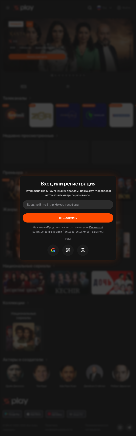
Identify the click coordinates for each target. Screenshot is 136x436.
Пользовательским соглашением (83, 231)
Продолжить (68, 217)
